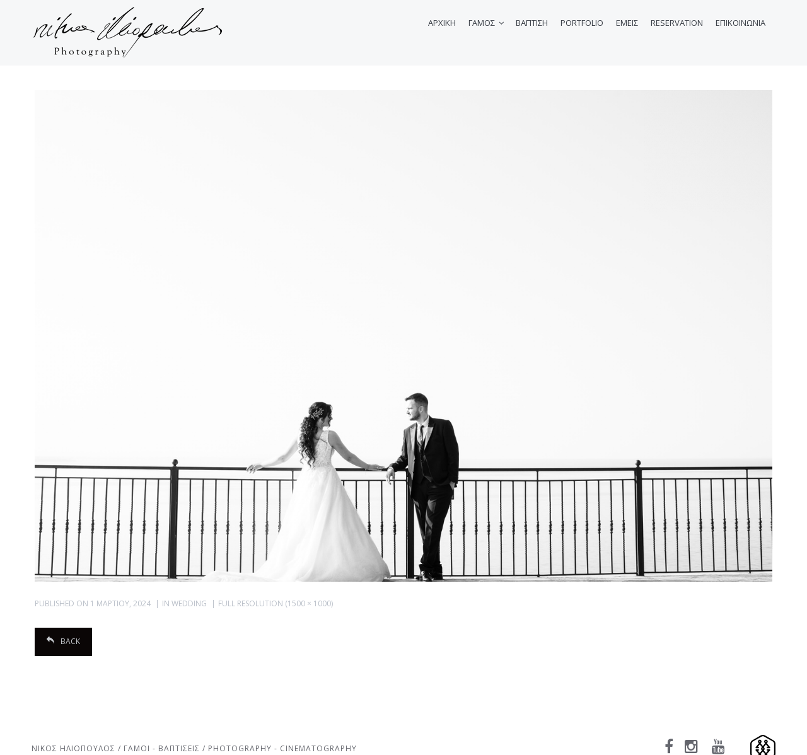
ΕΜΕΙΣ (627, 22)
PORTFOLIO (581, 22)
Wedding (189, 603)
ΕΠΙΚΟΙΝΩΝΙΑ (740, 22)
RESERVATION (677, 22)
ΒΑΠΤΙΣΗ (532, 22)
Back (63, 641)
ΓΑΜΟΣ (481, 22)
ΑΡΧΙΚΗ (442, 22)
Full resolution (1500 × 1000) (275, 603)
